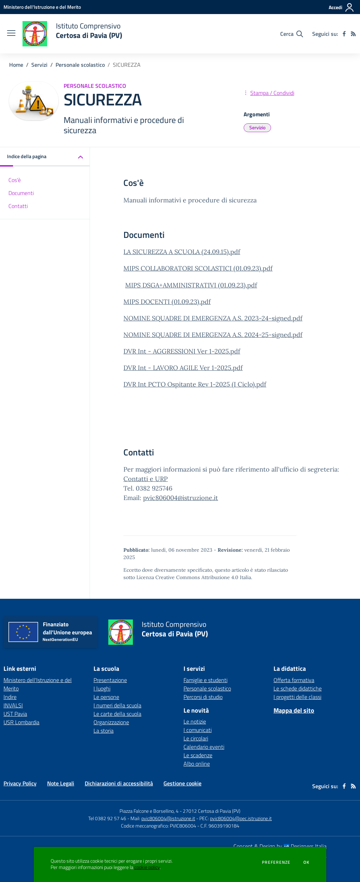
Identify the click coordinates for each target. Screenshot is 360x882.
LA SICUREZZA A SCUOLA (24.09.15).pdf (181, 252)
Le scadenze (198, 755)
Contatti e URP (145, 479)
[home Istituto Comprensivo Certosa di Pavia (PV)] (72, 33)
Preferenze (276, 862)
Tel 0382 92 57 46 (107, 818)
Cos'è (14, 180)
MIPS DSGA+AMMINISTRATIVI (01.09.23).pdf (191, 285)
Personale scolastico (80, 64)
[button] (45, 157)
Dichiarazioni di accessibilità (119, 783)
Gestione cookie (182, 783)
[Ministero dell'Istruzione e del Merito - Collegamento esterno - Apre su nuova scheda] (42, 7)
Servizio (257, 127)
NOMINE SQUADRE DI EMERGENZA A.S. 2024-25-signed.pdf (212, 335)
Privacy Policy (20, 783)
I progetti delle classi (297, 697)
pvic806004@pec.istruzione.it (241, 818)
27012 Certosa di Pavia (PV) (211, 811)
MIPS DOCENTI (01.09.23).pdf (167, 302)
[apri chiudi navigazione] (11, 34)
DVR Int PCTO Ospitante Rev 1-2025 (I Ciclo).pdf (194, 384)
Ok (306, 862)
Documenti (21, 193)
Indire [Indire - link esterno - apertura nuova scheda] (10, 697)
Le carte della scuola (117, 713)
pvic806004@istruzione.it (180, 498)
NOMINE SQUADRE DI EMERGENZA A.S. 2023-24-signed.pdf (212, 318)
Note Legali (60, 783)
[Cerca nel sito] (291, 33)
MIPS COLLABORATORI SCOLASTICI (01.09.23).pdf (197, 268)
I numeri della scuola (117, 705)
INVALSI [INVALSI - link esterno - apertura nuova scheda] (13, 705)
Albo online (197, 763)
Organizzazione (111, 722)
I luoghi (102, 688)
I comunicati (198, 730)
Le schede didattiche (298, 688)
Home (16, 64)
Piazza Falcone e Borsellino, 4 (150, 811)
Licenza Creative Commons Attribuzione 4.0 (187, 577)
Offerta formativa (294, 680)
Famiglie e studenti (205, 680)
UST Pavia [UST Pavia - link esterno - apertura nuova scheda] (15, 713)
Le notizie (195, 721)
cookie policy (147, 867)
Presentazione (110, 680)
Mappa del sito (294, 710)
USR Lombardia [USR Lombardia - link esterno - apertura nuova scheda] (21, 722)
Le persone (106, 697)
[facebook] (344, 34)
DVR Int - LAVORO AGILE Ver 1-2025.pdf (183, 368)
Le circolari (196, 738)
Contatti (18, 206)
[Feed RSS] (353, 34)
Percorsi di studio (203, 697)
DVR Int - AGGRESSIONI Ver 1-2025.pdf (181, 351)
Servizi (39, 64)
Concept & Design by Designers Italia (280, 846)
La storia (104, 730)
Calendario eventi (204, 746)
